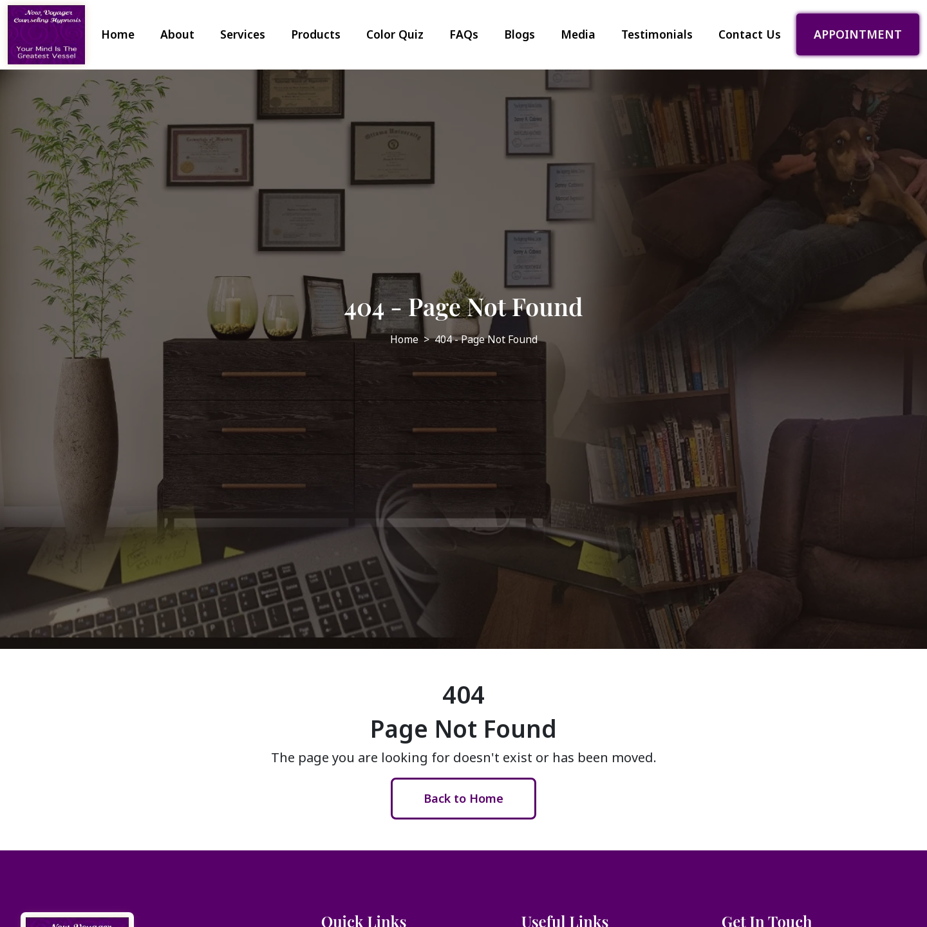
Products (316, 34)
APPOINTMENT (858, 34)
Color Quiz (395, 34)
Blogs (519, 34)
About (177, 34)
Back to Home (463, 798)
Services (242, 34)
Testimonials (657, 34)
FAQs (463, 34)
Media (578, 34)
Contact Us (749, 34)
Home (118, 34)
